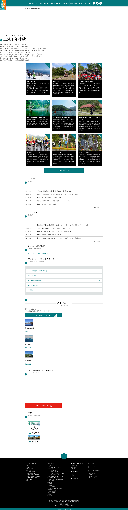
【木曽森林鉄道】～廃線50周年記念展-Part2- (49, 234)
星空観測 (50, 483)
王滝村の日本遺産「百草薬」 (32, 477)
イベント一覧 (96, 241)
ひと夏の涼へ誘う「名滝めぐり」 (55, 477)
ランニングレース (52, 470)
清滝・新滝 (28, 470)
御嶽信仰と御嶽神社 (30, 469)
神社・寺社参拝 (51, 492)
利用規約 (91, 474)
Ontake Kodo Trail (33, 285)
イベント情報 (92, 467)
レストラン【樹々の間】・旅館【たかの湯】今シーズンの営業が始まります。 (58, 194)
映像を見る (28, 331)
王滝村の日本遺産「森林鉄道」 (33, 474)
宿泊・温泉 (66, 3)
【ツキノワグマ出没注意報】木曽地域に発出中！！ (51, 197)
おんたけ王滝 (32, 275)
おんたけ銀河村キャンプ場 (54, 474)
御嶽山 (27, 466)
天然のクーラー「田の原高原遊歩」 (56, 479)
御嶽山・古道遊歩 (52, 491)
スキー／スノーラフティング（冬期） (57, 473)
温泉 (73, 475)
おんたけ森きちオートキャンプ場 (55, 476)
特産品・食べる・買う (55, 3)
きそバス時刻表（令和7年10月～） (38, 271)
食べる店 (74, 467)
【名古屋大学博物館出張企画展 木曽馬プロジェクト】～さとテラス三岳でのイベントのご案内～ (64, 225)
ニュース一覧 (96, 207)
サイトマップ (92, 477)
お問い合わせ (92, 473)
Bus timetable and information (36, 280)
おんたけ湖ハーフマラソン (54, 471)
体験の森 (50, 495)
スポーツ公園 (29, 479)
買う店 (73, 469)
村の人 (27, 480)
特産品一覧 (74, 466)
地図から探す (73, 3)
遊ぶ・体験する (44, 3)
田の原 (27, 467)
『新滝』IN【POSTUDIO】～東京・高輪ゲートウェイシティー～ (54, 201)
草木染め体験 (51, 485)
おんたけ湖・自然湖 (30, 471)
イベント (81, 3)
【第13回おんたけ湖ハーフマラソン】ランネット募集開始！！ (54, 231)
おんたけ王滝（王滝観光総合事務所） (38, 253)
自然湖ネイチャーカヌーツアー (55, 466)
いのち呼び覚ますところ (32, 3)
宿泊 (73, 474)
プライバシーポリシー (94, 476)
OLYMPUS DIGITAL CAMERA (33, 8)
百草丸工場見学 (51, 486)
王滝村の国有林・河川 (31, 473)
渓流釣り (50, 494)
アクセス (87, 3)
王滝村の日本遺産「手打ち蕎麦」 (33, 476)
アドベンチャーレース (53, 469)
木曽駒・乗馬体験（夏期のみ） (55, 488)
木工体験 (50, 482)
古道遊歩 (30, 290)
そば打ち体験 (51, 480)
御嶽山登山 (50, 489)
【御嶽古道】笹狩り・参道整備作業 (46, 204)
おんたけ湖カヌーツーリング (54, 467)
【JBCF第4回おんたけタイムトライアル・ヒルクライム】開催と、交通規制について (60, 238)
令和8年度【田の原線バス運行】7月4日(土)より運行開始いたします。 (56, 191)
